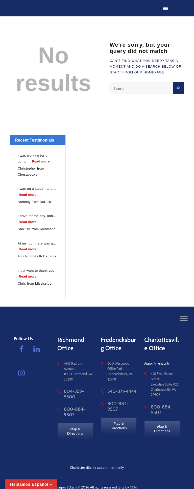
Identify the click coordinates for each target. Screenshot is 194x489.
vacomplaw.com (26, 479)
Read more (41, 160)
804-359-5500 (75, 391)
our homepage (149, 72)
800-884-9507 (75, 403)
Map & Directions (75, 419)
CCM (133, 479)
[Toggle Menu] (184, 318)
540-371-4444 (117, 391)
